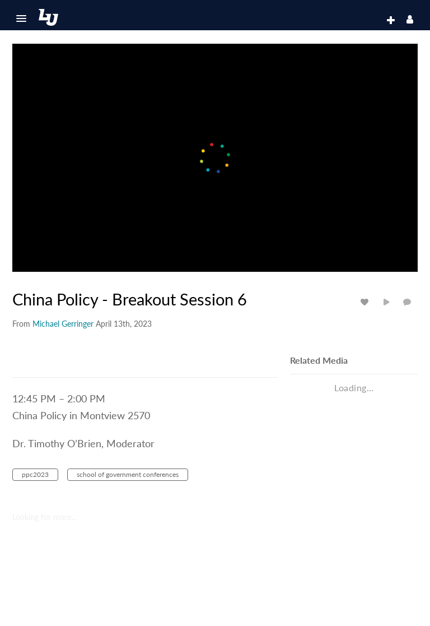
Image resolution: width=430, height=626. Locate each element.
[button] (21, 18)
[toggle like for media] (366, 302)
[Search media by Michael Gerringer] (63, 323)
